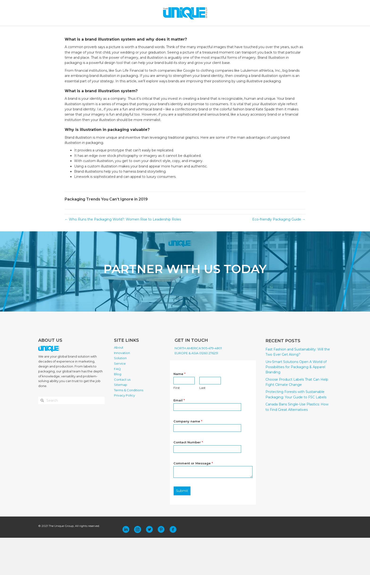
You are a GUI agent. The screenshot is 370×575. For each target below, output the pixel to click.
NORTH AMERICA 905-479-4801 (198, 385)
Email (179, 437)
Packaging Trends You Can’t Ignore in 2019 (106, 236)
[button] (126, 567)
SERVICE (182, 31)
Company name (187, 458)
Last (202, 425)
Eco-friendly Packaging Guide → (278, 256)
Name (179, 411)
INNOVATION (134, 31)
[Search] (301, 31)
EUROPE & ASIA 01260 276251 (196, 390)
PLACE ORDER (253, 31)
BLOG (212, 31)
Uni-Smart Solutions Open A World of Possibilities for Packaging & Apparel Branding (296, 404)
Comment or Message (193, 500)
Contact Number (188, 479)
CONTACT (230, 31)
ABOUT (111, 31)
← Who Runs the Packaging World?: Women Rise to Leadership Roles (123, 256)
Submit (182, 528)
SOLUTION (159, 31)
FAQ (200, 31)
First (176, 425)
